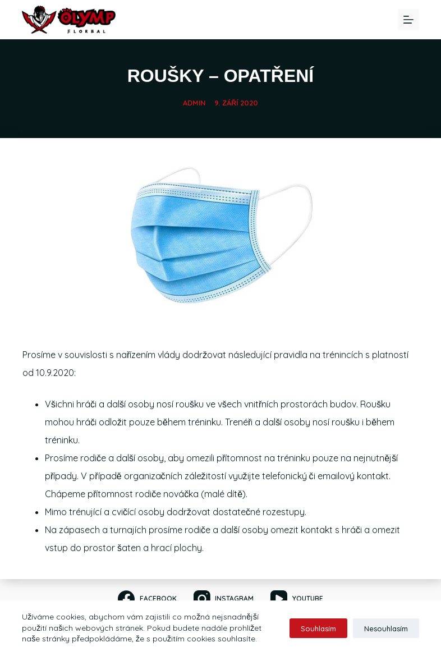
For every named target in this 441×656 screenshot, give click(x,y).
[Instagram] (224, 598)
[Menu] (408, 19)
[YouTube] (296, 598)
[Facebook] (147, 598)
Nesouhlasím (386, 628)
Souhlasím (318, 628)
